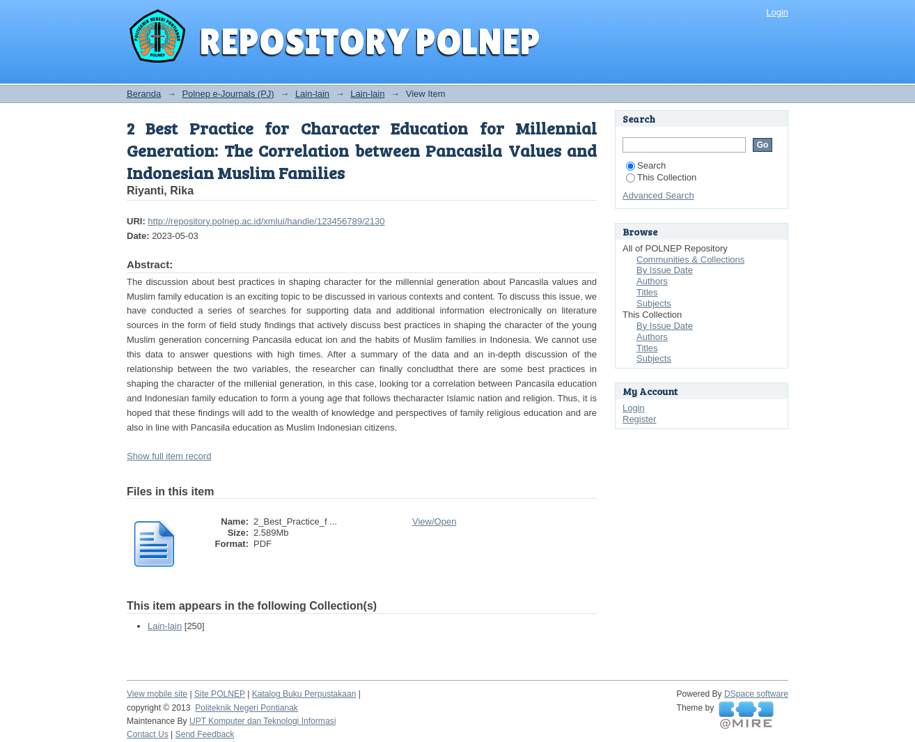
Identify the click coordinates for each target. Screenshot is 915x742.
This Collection (661, 177)
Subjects (653, 303)
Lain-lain (312, 93)
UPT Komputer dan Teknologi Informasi (262, 721)
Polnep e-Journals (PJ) (228, 93)
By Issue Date (664, 270)
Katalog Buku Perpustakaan (304, 694)
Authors (652, 281)
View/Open (434, 521)
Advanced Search (658, 195)
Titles (647, 292)
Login (777, 12)
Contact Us (148, 734)
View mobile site (157, 694)
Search (646, 165)
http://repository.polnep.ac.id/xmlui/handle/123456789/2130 (266, 221)
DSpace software (756, 694)
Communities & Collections (690, 259)
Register (639, 419)
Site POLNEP (219, 694)
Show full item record (169, 456)
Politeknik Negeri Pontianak (246, 708)
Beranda (144, 93)
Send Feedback (205, 734)
